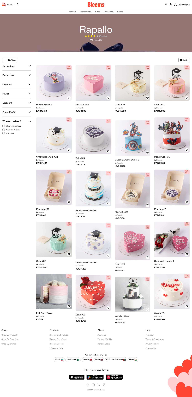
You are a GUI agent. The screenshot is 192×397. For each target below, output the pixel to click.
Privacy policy (152, 343)
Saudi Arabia (73, 359)
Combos (7, 84)
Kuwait (59, 359)
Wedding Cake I (122, 321)
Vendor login (103, 343)
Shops (120, 11)
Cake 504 (120, 269)
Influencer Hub (56, 348)
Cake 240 (120, 104)
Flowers (72, 11)
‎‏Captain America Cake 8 (127, 164)
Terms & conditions (154, 339)
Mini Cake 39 (121, 216)
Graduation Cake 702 (47, 162)
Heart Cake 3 (82, 104)
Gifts (97, 11)
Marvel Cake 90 (162, 157)
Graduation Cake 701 (86, 216)
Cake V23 (159, 313)
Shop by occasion (9, 339)
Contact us (150, 348)
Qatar (99, 359)
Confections (85, 11)
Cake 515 (80, 164)
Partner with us (104, 339)
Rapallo (40, 108)
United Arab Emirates (116, 359)
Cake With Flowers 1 (164, 261)
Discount (7, 102)
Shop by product (9, 334)
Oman (133, 359)
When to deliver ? (11, 121)
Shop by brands (8, 343)
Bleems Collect (56, 343)
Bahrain (87, 359)
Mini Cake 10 (42, 214)
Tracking (149, 334)
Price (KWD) (8, 112)
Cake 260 (41, 266)
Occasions (108, 11)
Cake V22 (80, 320)
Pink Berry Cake (44, 318)
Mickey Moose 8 (44, 104)
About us (101, 334)
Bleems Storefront (57, 339)
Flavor (5, 93)
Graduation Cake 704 (86, 268)
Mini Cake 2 (160, 209)
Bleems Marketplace (58, 334)
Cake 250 (159, 104)
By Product (8, 65)
